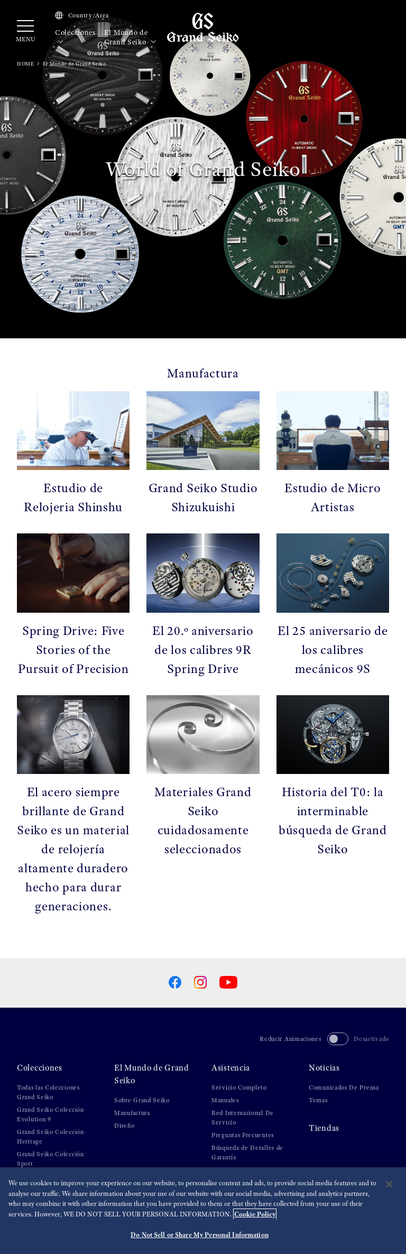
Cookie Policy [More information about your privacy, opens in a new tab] (254, 1214)
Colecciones (75, 37)
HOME (25, 63)
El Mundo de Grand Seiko (130, 37)
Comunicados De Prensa (344, 1087)
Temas (318, 1100)
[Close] (389, 1184)
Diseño (124, 1125)
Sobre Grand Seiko (142, 1100)
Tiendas (324, 1128)
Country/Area (82, 15)
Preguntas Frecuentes (242, 1135)
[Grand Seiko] (202, 27)
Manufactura (132, 1113)
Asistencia (230, 1068)
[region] (203, 1210)
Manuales (225, 1100)
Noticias (324, 1068)
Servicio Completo (239, 1087)
